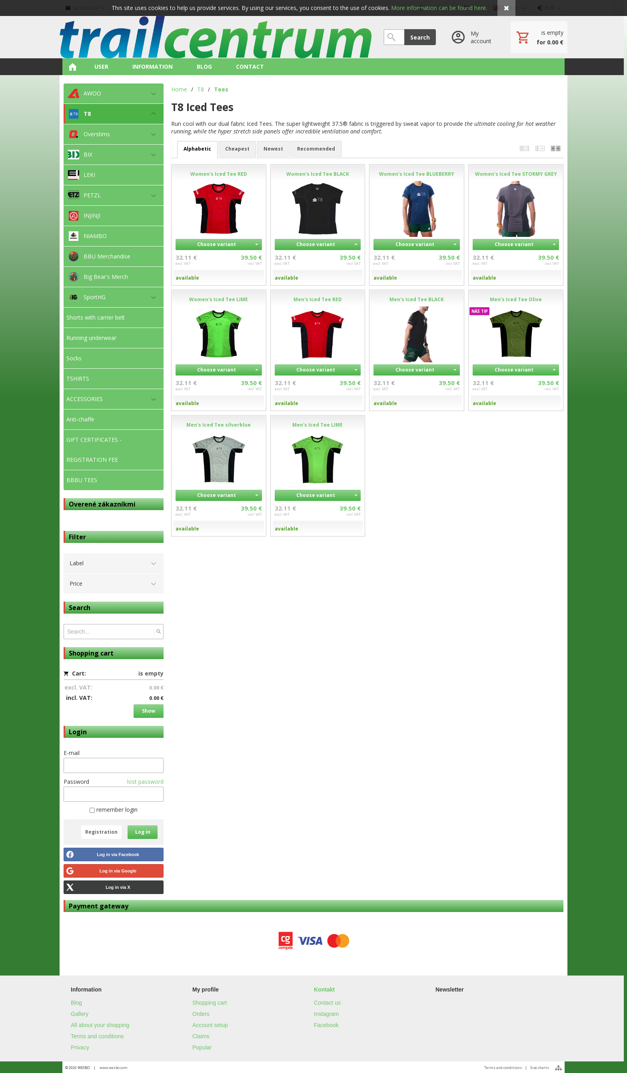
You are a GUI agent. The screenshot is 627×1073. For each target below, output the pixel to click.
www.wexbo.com (114, 1067)
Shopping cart (209, 1002)
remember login (114, 809)
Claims (201, 1036)
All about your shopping (100, 1025)
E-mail (72, 753)
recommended (316, 148)
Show (148, 710)
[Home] (215, 37)
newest (273, 148)
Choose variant (216, 244)
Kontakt (324, 989)
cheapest (237, 148)
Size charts (539, 1067)
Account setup (210, 1025)
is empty (151, 673)
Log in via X (118, 887)
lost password (145, 781)
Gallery (79, 1014)
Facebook (326, 1025)
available (187, 277)
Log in (142, 832)
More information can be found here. (439, 8)
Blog (76, 1002)
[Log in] (473, 37)
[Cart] (539, 37)
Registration (101, 832)
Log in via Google (118, 870)
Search (420, 37)
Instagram (326, 1014)
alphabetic (197, 148)
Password (76, 781)
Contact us (327, 1002)
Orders (201, 1014)
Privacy (80, 1047)
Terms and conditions (97, 1036)
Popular (202, 1047)
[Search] (393, 37)
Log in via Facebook (118, 854)
